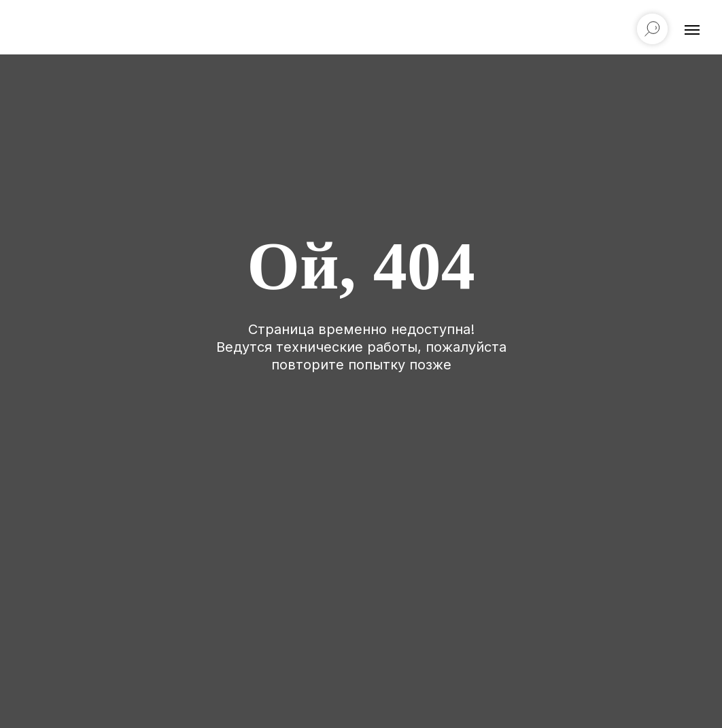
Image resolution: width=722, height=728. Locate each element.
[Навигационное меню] (692, 30)
